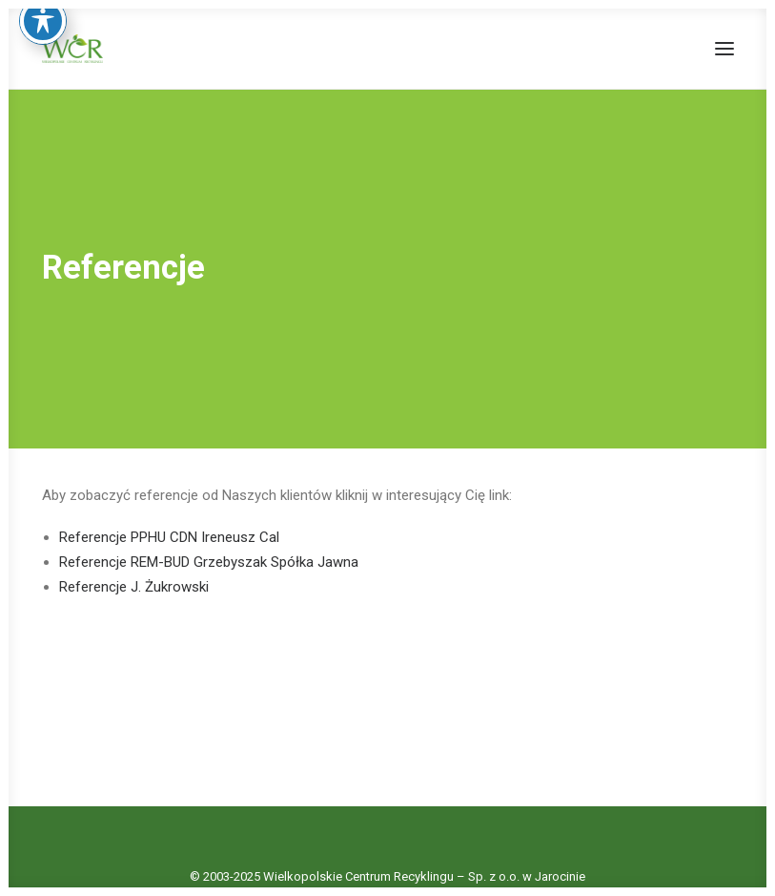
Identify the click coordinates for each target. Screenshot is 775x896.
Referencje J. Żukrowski (134, 584)
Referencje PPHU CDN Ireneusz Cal (169, 534)
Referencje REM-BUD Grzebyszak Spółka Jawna (208, 559)
